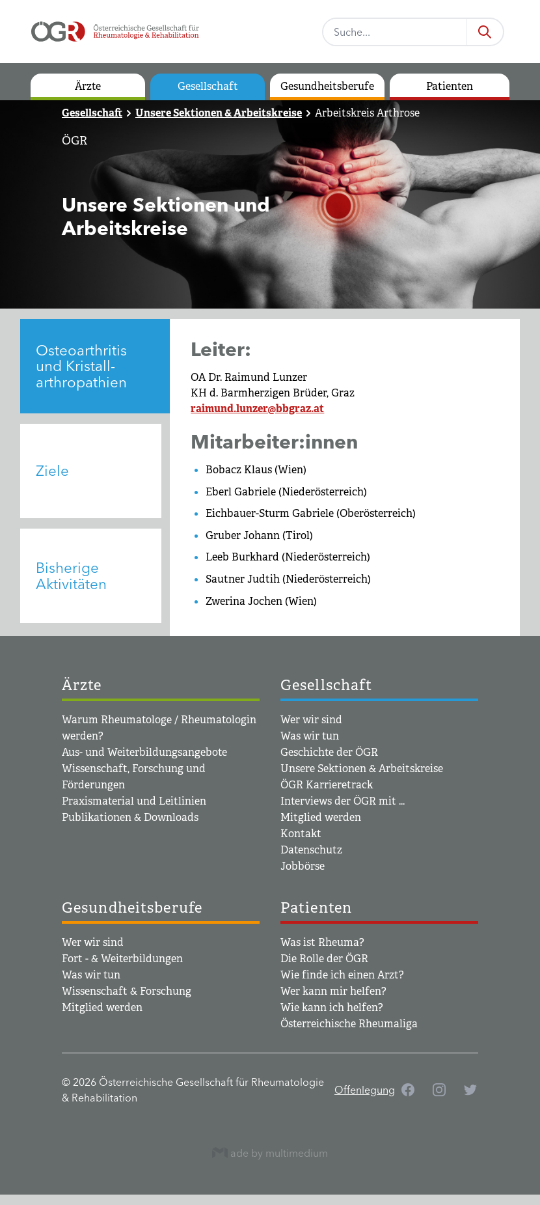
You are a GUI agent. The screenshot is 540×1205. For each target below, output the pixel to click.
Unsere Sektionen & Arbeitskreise (218, 113)
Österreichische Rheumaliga (349, 1024)
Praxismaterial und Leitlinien (134, 801)
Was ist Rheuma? (322, 942)
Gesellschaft (208, 86)
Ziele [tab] (52, 471)
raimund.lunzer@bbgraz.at (257, 408)
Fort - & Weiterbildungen (122, 958)
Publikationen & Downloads (130, 817)
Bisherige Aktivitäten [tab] (71, 576)
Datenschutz (311, 850)
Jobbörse (302, 866)
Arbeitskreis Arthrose (367, 113)
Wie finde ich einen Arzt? (342, 975)
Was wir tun (309, 736)
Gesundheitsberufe (327, 86)
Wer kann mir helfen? (333, 991)
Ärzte (88, 86)
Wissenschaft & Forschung (126, 991)
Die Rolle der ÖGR (324, 958)
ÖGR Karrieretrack (326, 785)
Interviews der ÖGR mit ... (342, 801)
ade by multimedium (270, 1152)
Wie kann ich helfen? (331, 1007)
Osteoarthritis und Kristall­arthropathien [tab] (81, 366)
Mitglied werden (320, 817)
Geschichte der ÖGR (329, 752)
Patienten (449, 86)
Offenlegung (364, 1089)
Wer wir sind (311, 720)
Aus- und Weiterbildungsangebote (144, 752)
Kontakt (300, 833)
